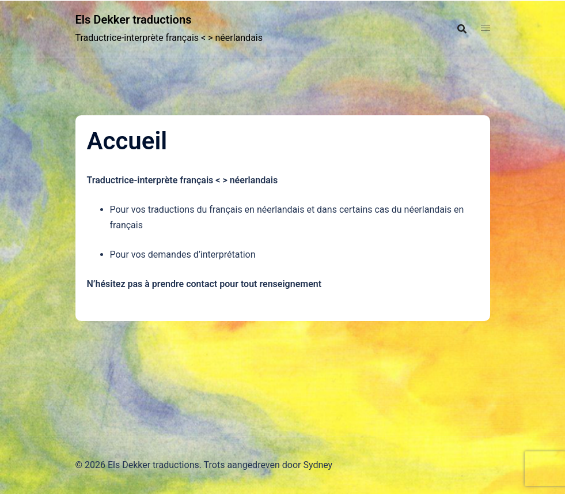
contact (201, 283)
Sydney (317, 464)
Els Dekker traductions (144, 19)
